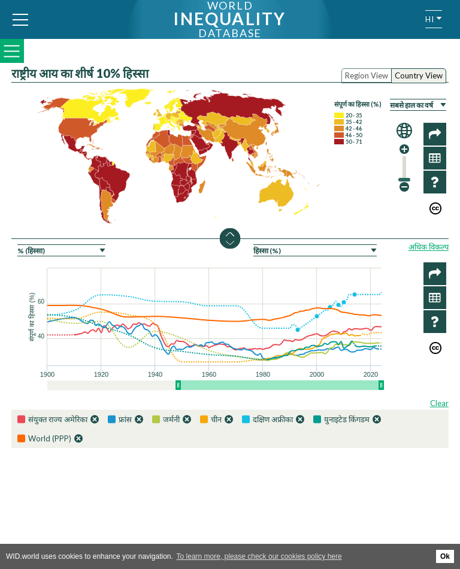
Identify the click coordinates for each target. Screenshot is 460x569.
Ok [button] (445, 556)
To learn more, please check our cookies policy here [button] (259, 556)
